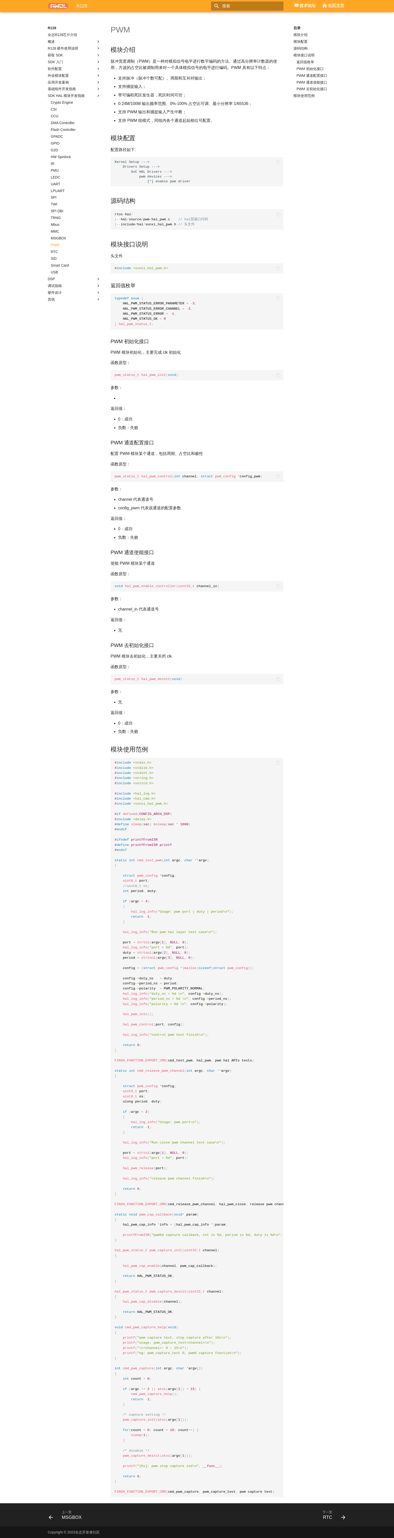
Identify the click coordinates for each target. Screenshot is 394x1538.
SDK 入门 (74, 62)
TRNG (56, 218)
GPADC (57, 136)
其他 (74, 299)
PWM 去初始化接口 (312, 89)
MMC (55, 231)
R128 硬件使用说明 (74, 48)
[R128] (58, 6)
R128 (52, 28)
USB (54, 272)
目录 (297, 28)
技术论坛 (305, 6)
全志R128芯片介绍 (62, 35)
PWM (55, 245)
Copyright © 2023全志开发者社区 (74, 1532)
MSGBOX (58, 238)
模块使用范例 (304, 96)
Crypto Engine (62, 102)
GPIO (55, 143)
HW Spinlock (61, 157)
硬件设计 (74, 292)
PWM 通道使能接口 (312, 82)
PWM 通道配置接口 (312, 76)
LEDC (55, 177)
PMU (55, 170)
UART (55, 184)
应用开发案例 (74, 82)
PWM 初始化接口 (310, 69)
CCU (54, 116)
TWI (54, 204)
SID (54, 259)
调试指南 (74, 285)
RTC (54, 252)
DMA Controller (63, 123)
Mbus (55, 225)
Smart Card (60, 265)
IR (52, 164)
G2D (54, 150)
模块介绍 (300, 35)
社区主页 (333, 6)
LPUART (58, 191)
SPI (54, 197)
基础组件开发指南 (74, 89)
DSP (74, 279)
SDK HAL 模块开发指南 (74, 95)
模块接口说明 (304, 55)
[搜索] (254, 6)
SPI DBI (57, 211)
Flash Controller (63, 130)
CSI (54, 109)
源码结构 (300, 48)
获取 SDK (74, 55)
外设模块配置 (74, 75)
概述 (74, 41)
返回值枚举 (305, 62)
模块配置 (300, 42)
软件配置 (74, 68)
